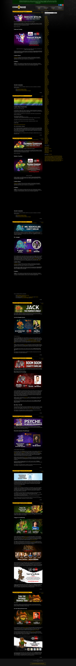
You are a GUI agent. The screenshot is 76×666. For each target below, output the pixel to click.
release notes (60, 155)
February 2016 (47, 119)
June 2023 (46, 46)
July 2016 (46, 115)
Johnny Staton (26, 536)
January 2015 (46, 130)
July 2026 (46, 16)
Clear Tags (50, 154)
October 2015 (46, 122)
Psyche (28, 417)
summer (54, 159)
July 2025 (46, 26)
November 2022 (47, 52)
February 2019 (47, 89)
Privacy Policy (43, 1)
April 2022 (46, 58)
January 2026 (46, 21)
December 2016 (47, 111)
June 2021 (46, 66)
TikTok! (31, 297)
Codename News (47, 146)
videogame (52, 157)
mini (57, 157)
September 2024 (47, 34)
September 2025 (47, 24)
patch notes (53, 158)
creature (46, 159)
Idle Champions (47, 152)
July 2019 (46, 85)
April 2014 (46, 137)
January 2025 (46, 31)
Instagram (29, 90)
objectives (61, 158)
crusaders (46, 156)
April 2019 (46, 88)
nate (56, 159)
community (56, 158)
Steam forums (27, 295)
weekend (46, 157)
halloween (60, 159)
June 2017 (46, 106)
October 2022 (46, 53)
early (55, 156)
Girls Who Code (27, 593)
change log (48, 159)
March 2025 (46, 29)
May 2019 (46, 87)
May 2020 (46, 77)
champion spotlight (50, 156)
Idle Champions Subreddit (20, 295)
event (51, 155)
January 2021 (46, 70)
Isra (29, 593)
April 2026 (46, 18)
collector (51, 159)
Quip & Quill (36, 258)
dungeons (59, 157)
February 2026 (47, 20)
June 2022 (46, 56)
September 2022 (47, 54)
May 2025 (46, 27)
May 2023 (46, 47)
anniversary (56, 160)
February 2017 (47, 109)
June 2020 (46, 76)
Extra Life (26, 397)
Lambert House (16, 57)
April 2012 (46, 141)
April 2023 (46, 48)
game (55, 157)
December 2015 (47, 121)
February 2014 (47, 139)
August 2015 (46, 124)
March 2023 (46, 49)
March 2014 (46, 138)
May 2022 (46, 57)
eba (61, 157)
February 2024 (47, 40)
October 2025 (46, 23)
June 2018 (46, 96)
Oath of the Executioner (34, 539)
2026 (57, 159)
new (57, 156)
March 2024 (46, 39)
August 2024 (46, 35)
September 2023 (47, 44)
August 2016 (46, 114)
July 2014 (46, 135)
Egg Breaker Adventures (48, 148)
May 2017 (46, 107)
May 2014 (46, 136)
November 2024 (47, 32)
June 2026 (46, 17)
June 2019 (46, 86)
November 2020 (47, 72)
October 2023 (46, 43)
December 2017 (47, 101)
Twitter (21, 90)
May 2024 (46, 37)
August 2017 (46, 104)
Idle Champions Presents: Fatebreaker (31, 340)
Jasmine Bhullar (26, 627)
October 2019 (46, 83)
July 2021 (46, 65)
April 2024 (46, 38)
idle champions (60, 156)
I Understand (38, 2)
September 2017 (47, 103)
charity (45, 158)
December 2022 (47, 51)
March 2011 (46, 143)
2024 (47, 158)
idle (49, 155)
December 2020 (47, 71)
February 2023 (47, 50)
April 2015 (46, 127)
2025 (50, 158)
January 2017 (46, 110)
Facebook (23, 90)
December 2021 (47, 61)
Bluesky (26, 90)
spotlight (52, 160)
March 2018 (46, 98)
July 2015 (46, 125)
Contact (40, 664)
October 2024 (46, 33)
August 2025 (46, 25)
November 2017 (47, 102)
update (57, 155)
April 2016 (46, 117)
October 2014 (46, 132)
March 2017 (46, 108)
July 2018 (46, 95)
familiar (34, 139)
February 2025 (47, 30)
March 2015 (46, 128)
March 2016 (46, 118)
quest (59, 160)
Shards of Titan (47, 149)
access (54, 156)
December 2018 (47, 91)
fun (47, 160)
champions (47, 155)
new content (54, 155)
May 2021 (46, 67)
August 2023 (46, 45)
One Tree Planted (32, 541)
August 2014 (46, 134)
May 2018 (46, 97)
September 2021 (47, 64)
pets (53, 160)
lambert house (36, 12)
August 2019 (46, 84)
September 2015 (47, 123)
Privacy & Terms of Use (32, 664)
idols (59, 158)
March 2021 (46, 69)
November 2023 (47, 42)
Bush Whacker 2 (47, 147)
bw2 (45, 155)
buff (47, 157)
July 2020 (46, 75)
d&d (49, 158)
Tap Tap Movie (47, 151)
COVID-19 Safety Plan (43, 664)
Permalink (42, 12)
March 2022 (46, 59)
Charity (30, 417)
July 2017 (46, 105)
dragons (50, 157)
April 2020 (46, 78)
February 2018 (47, 99)
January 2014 (46, 140)
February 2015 (47, 129)
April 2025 (46, 28)
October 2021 (46, 63)
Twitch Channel (36, 629)
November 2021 (47, 62)
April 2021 (46, 68)
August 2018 (46, 94)
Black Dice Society (31, 339)
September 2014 (47, 133)
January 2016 (46, 120)
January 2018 (46, 100)
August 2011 (46, 142)
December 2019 (47, 81)
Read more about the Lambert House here (19, 124)
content (49, 160)
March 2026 (46, 19)
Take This (25, 344)
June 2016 (46, 116)
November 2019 (47, 82)
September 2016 (47, 113)
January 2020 (46, 80)
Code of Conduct (37, 664)
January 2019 (46, 90)
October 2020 (46, 73)
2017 (60, 160)
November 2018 (47, 92)
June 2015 (46, 126)
